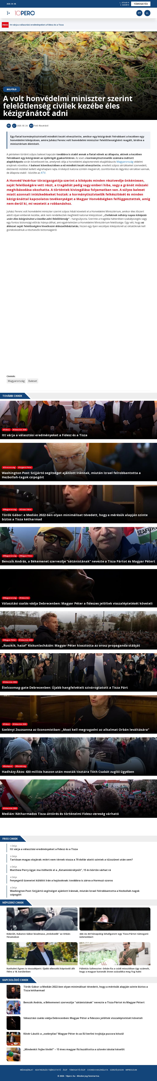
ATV (43, 172)
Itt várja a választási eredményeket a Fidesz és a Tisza (37, 25)
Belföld (11, 89)
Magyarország (125, 161)
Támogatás (141, 3)
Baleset (32, 381)
